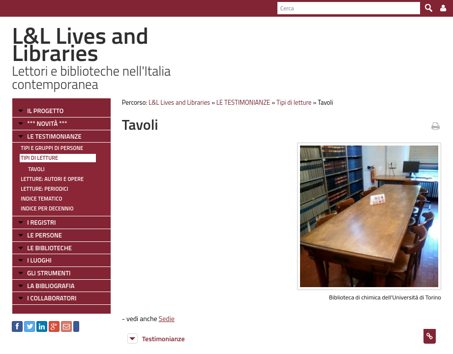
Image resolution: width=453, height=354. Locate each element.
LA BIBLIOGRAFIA (50, 286)
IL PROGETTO (45, 111)
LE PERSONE (44, 235)
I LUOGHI (39, 260)
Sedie (167, 318)
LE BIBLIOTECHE (49, 248)
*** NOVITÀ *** (47, 123)
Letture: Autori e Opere (52, 179)
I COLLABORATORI (51, 298)
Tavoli (36, 169)
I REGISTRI (41, 222)
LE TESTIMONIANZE (54, 136)
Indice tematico (41, 199)
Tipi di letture (39, 158)
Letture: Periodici (44, 189)
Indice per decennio (47, 208)
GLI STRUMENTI (48, 273)
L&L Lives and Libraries (179, 102)
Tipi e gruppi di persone (52, 148)
